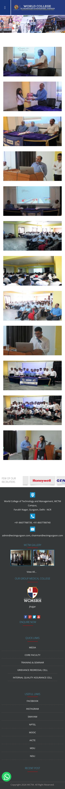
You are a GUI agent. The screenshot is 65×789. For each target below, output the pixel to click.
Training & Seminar (32, 662)
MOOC (32, 732)
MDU (32, 748)
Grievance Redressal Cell (32, 670)
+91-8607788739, (23, 522)
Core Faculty (32, 655)
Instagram (32, 708)
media (32, 647)
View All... (32, 571)
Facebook (32, 700)
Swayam (32, 716)
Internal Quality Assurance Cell (32, 677)
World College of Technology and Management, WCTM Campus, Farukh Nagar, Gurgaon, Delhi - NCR (32, 505)
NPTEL (32, 724)
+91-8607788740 (42, 522)
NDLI (32, 756)
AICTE (32, 740)
